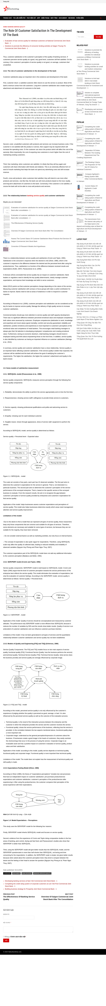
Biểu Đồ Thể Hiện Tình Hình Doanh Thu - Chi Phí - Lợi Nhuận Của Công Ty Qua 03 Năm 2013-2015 (89, 325)
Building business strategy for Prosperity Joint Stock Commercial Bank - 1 (31, 940)
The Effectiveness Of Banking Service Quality (27, 274)
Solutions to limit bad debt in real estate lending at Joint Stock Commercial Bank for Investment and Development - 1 (90, 134)
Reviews (71, 44)
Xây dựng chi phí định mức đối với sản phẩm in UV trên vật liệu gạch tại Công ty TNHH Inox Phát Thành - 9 (90, 297)
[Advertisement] (53, 29)
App (38, 44)
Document (63, 44)
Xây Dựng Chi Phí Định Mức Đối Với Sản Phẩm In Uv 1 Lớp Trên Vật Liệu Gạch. (90, 338)
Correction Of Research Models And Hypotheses (28, 298)
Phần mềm (80, 44)
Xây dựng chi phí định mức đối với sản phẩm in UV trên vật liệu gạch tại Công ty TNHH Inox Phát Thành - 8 (90, 305)
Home (5, 78)
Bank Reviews (27, 924)
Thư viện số (31, 44)
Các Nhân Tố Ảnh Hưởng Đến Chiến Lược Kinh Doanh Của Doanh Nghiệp (90, 362)
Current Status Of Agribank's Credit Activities (91, 239)
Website (6, 965)
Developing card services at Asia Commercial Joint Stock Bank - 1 (93, 163)
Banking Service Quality (16, 78)
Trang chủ (6, 1)
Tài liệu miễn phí (19, 44)
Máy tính (54, 44)
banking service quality (36, 247)
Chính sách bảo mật (17, 988)
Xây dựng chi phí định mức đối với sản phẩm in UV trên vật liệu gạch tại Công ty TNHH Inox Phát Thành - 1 (90, 354)
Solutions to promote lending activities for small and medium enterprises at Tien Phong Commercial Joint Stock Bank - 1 (90, 120)
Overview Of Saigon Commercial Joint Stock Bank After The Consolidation (37, 282)
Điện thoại (45, 44)
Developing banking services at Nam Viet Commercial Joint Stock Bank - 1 (31, 932)
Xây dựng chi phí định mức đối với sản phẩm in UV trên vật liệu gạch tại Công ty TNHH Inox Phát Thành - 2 (90, 346)
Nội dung (7, 974)
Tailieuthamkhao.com (14, 1003)
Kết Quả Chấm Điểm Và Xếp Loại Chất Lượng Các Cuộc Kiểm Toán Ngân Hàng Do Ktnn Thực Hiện (89, 382)
